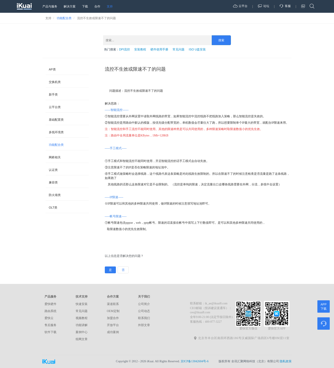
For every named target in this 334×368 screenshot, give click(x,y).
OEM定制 (113, 311)
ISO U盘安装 (197, 49)
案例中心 (82, 332)
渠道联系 (113, 304)
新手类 (53, 94)
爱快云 (49, 318)
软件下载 (50, 332)
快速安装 (82, 304)
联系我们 (144, 318)
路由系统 (50, 311)
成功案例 (113, 332)
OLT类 (53, 207)
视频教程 (82, 318)
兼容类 (53, 182)
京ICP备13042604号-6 (195, 361)
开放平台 (113, 325)
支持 (110, 6)
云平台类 (55, 107)
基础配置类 (56, 119)
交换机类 (55, 82)
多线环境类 (56, 132)
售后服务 (50, 325)
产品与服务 (49, 6)
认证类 (53, 170)
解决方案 (70, 6)
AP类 (52, 69)
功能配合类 (56, 144)
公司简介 (144, 304)
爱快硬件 (50, 304)
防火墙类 (55, 195)
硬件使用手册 (159, 49)
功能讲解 (82, 325)
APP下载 (324, 306)
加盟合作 (113, 318)
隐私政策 (286, 361)
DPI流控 (124, 49)
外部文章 (144, 325)
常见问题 (178, 49)
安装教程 (140, 49)
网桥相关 (55, 157)
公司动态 (144, 311)
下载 (85, 6)
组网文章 (82, 339)
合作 (97, 6)
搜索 (221, 40)
